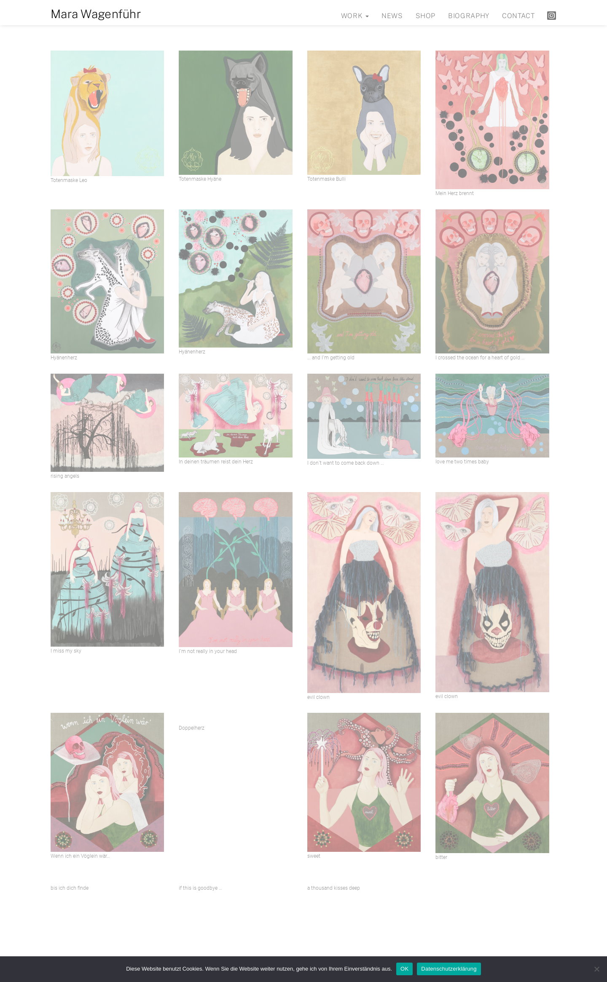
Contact (518, 16)
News (392, 16)
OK (404, 969)
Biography (468, 16)
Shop (426, 16)
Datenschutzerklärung (448, 969)
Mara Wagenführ (96, 14)
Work (355, 16)
